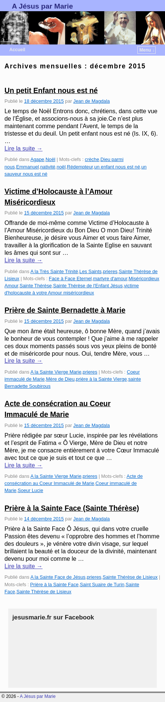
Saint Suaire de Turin (102, 584)
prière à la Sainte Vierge (101, 379)
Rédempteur (80, 167)
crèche (92, 159)
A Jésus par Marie (42, 6)
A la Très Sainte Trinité (54, 271)
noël (61, 167)
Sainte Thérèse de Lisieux (130, 577)
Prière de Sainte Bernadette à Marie (64, 310)
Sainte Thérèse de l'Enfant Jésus (87, 285)
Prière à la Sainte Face (54, 584)
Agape (37, 159)
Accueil (17, 49)
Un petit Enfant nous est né (51, 91)
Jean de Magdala (91, 101)
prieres (110, 271)
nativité (47, 167)
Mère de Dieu (60, 379)
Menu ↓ (147, 50)
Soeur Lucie (30, 490)
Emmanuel (27, 167)
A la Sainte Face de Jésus (57, 577)
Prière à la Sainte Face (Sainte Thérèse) (71, 508)
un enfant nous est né (117, 167)
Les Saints (91, 271)
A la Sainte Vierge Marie (55, 372)
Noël (50, 159)
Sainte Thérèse (35, 285)
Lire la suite (23, 148)
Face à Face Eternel (70, 278)
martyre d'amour (110, 278)
